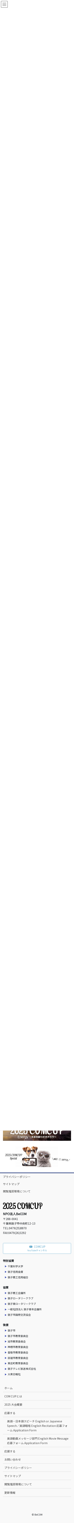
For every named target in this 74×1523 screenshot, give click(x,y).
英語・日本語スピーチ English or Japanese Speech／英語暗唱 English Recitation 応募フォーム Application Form (37, 1425)
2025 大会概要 (13, 1404)
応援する (9, 1451)
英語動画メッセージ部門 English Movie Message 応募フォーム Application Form (37, 1440)
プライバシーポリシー (17, 1177)
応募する (9, 1413)
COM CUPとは (13, 1396)
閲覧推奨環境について (17, 1191)
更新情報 (9, 1493)
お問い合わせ (12, 1459)
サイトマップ (11, 1184)
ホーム (8, 1388)
